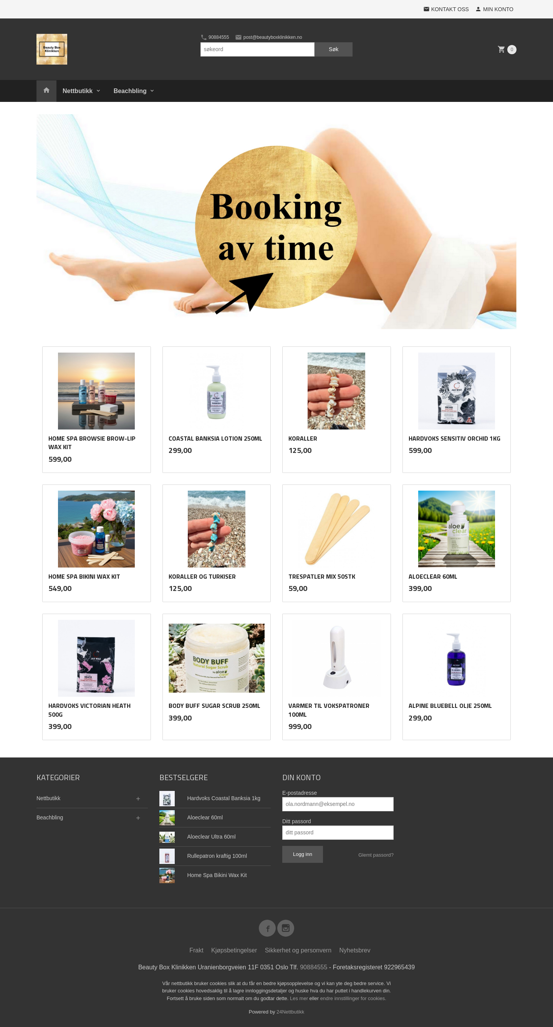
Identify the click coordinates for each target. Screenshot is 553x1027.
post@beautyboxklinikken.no (268, 37)
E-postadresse (299, 792)
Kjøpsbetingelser (234, 950)
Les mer (300, 998)
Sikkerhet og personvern (298, 950)
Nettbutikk (78, 91)
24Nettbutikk (290, 1011)
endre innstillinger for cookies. (353, 998)
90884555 (214, 37)
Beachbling (130, 91)
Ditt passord (296, 821)
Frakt (196, 950)
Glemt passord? (376, 854)
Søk (333, 49)
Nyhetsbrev (355, 950)
